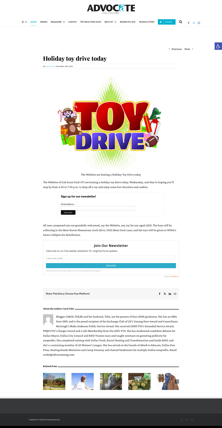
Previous (177, 49)
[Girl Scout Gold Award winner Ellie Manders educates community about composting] (139, 374)
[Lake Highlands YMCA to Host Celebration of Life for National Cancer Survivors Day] (82, 374)
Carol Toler (49, 66)
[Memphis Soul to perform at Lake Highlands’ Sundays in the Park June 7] (54, 374)
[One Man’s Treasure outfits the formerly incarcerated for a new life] (168, 374)
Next (187, 49)
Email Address (68, 204)
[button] (218, 46)
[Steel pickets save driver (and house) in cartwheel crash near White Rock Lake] (111, 374)
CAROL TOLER (74, 316)
